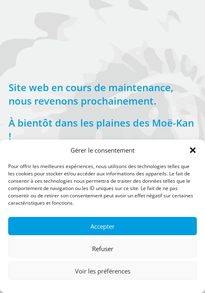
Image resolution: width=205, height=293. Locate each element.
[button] (193, 150)
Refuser (102, 249)
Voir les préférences (102, 271)
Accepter (102, 226)
